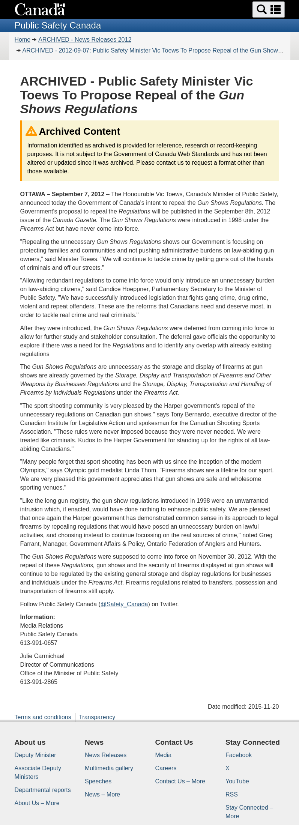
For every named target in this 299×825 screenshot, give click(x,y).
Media (163, 755)
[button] (268, 10)
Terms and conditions (43, 717)
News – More (102, 794)
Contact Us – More (180, 781)
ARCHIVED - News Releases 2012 (84, 39)
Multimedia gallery (109, 768)
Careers (166, 768)
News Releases (105, 755)
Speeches (98, 781)
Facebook (238, 755)
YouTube (237, 781)
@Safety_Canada (124, 604)
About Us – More (37, 803)
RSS (231, 794)
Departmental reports (43, 790)
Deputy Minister (35, 755)
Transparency (97, 717)
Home (23, 39)
